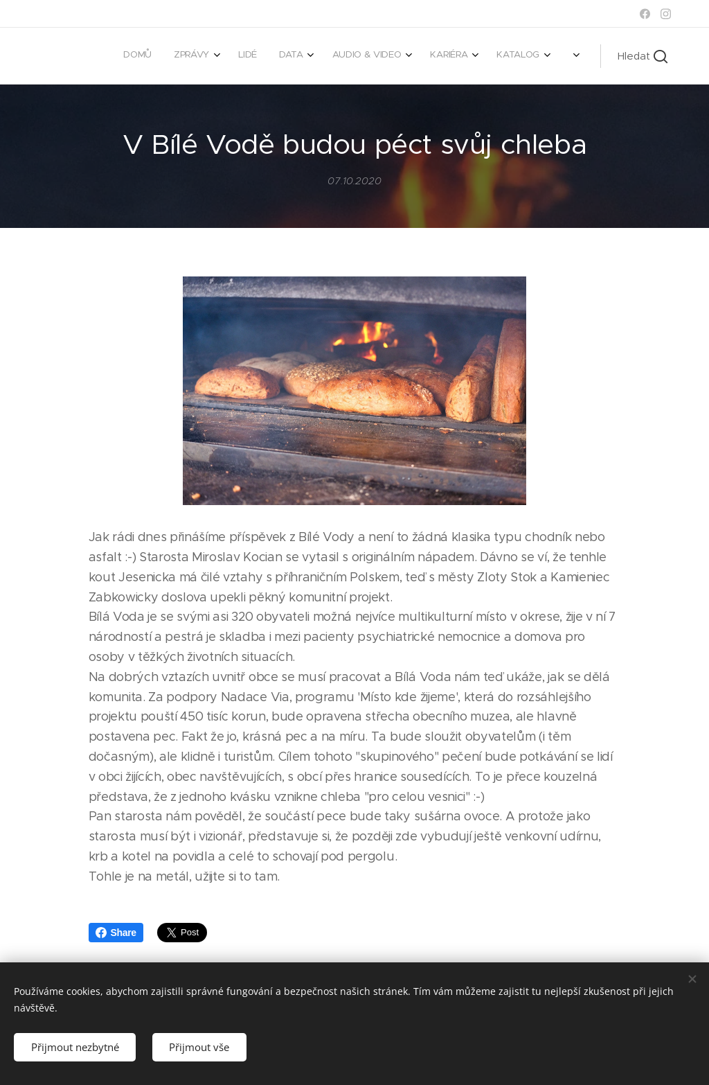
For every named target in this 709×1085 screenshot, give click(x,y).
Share (116, 932)
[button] (642, 56)
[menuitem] (353, 56)
